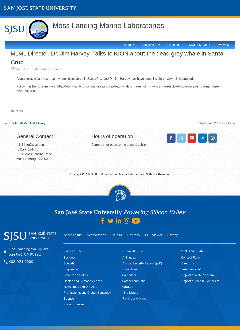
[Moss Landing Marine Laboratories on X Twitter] (181, 138)
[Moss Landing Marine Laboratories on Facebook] (171, 138)
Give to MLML (200, 45)
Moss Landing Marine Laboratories (108, 26)
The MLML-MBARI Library (25, 123)
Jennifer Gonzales (50, 69)
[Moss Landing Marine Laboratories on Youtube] (192, 138)
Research (174, 45)
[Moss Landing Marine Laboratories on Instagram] (212, 138)
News (19, 110)
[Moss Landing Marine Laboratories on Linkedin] (202, 138)
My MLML (224, 44)
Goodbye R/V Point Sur (217, 123)
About (130, 45)
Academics (151, 45)
